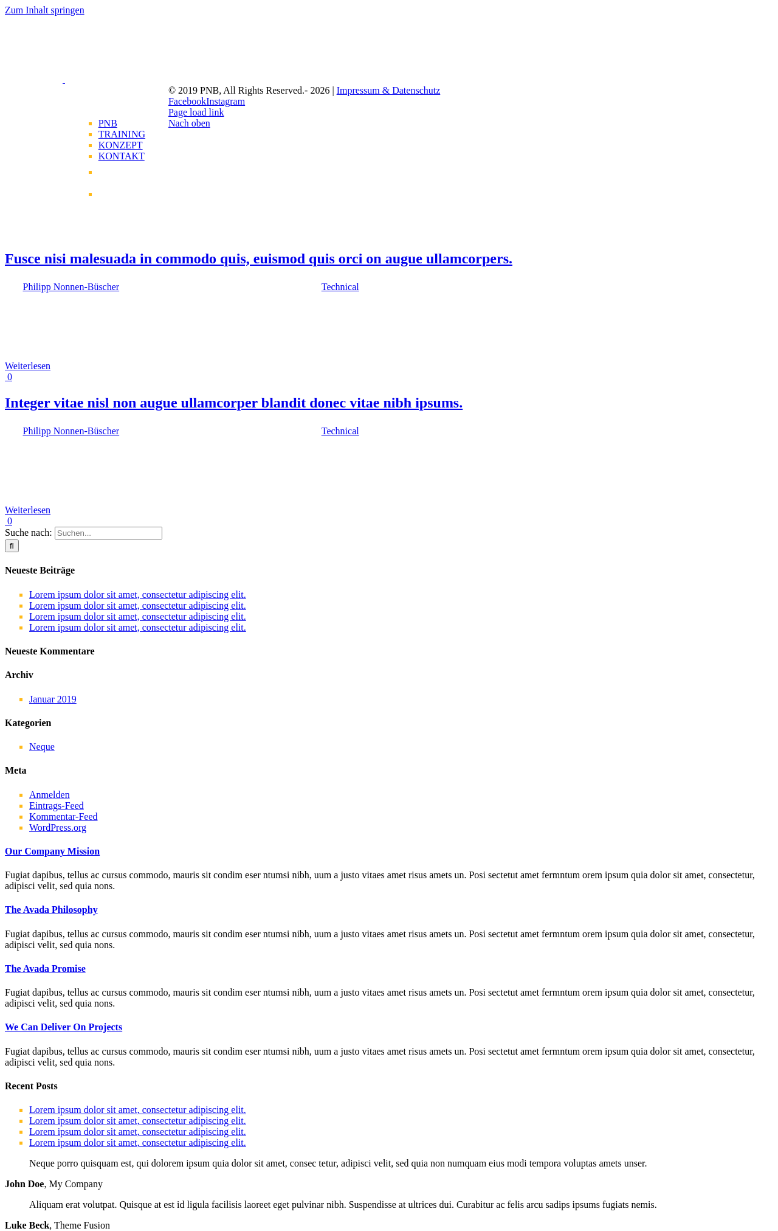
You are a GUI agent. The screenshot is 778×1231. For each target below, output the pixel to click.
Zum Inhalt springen (44, 10)
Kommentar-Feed (63, 816)
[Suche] (12, 545)
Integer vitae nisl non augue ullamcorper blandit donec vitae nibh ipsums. (234, 403)
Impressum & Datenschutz (389, 90)
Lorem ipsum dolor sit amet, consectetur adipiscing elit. (137, 594)
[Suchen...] (108, 533)
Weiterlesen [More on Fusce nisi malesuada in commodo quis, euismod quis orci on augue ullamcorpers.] (27, 366)
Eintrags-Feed (56, 805)
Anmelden (49, 794)
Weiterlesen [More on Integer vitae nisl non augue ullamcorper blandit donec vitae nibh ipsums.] (27, 510)
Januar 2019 (53, 699)
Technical (340, 287)
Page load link (196, 112)
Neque (42, 746)
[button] (52, 851)
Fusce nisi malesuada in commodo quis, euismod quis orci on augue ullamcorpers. (258, 258)
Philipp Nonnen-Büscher (71, 287)
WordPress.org (57, 827)
